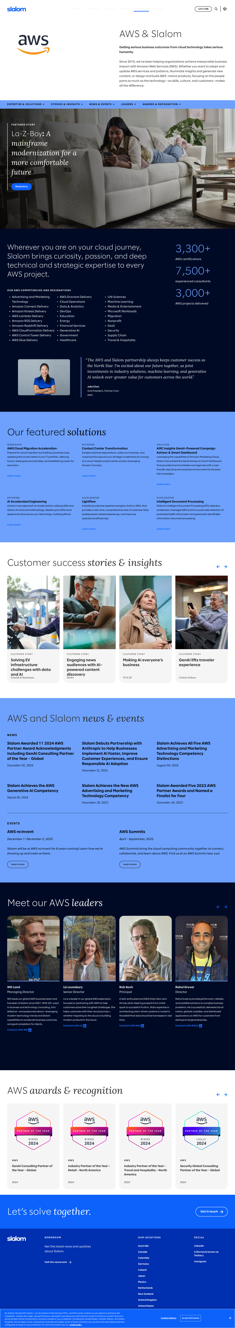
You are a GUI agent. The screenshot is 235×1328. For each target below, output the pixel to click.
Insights (110, 9)
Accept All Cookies (190, 1318)
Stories (124, 9)
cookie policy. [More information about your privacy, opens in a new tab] (76, 1325)
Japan (141, 1276)
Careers (159, 9)
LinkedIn (199, 1246)
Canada (142, 1252)
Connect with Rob (129, 1026)
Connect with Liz (72, 1026)
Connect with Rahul (186, 1026)
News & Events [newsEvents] (102, 104)
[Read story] (21, 186)
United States (146, 1306)
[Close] (230, 1318)
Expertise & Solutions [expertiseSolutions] (26, 104)
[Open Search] (216, 9)
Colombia (143, 1258)
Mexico (142, 1282)
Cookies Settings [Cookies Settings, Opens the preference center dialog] (168, 1318)
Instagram (200, 1261)
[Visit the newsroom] (58, 1262)
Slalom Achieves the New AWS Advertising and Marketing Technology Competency (110, 791)
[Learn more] (17, 864)
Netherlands (145, 1288)
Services (76, 9)
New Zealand (145, 1294)
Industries (93, 9)
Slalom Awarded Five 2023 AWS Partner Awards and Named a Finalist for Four (186, 791)
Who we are (141, 9)
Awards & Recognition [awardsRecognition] (162, 104)
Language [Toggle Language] (225, 9)
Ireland (142, 1270)
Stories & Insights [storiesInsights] (67, 104)
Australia (143, 1246)
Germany (143, 1264)
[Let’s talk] (203, 9)
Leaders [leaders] (129, 104)
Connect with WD (17, 1030)
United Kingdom (147, 1300)
